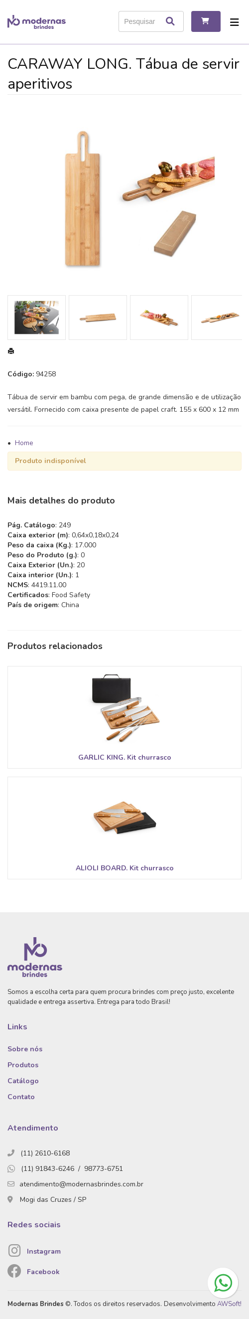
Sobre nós (24, 1049)
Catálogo (23, 1081)
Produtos (22, 1065)
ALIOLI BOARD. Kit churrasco (125, 868)
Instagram (44, 1251)
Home (24, 443)
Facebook (43, 1272)
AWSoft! (229, 1304)
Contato (21, 1097)
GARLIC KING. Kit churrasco (124, 757)
